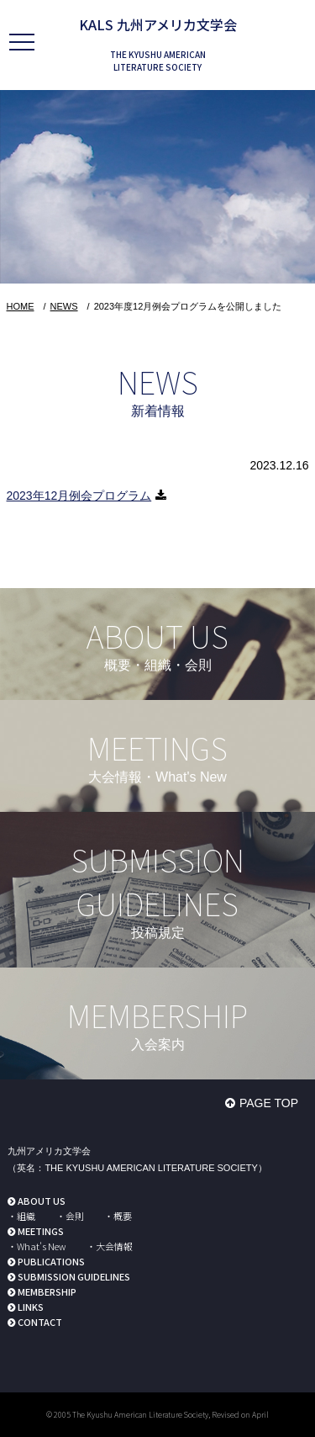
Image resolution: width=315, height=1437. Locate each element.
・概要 (118, 1215)
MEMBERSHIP (47, 1291)
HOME (20, 306)
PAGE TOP (268, 1103)
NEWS (64, 306)
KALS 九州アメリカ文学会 (158, 24)
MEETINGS (41, 1231)
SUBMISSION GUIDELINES (74, 1276)
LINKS (31, 1306)
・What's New (37, 1246)
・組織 (21, 1215)
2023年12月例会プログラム (79, 495)
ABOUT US (42, 1200)
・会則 (70, 1215)
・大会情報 (110, 1246)
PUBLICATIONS (51, 1261)
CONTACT (40, 1321)
